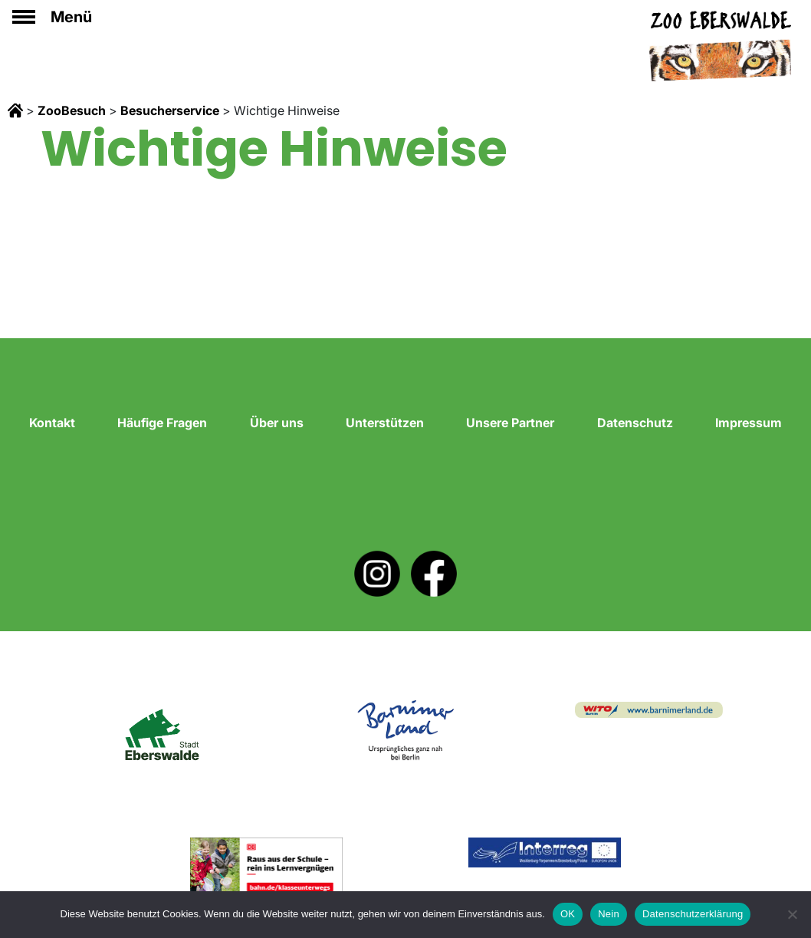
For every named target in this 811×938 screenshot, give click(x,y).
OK (567, 914)
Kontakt (52, 422)
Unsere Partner (510, 422)
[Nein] (792, 914)
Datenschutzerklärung (692, 914)
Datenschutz (635, 422)
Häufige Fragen (162, 422)
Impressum (748, 422)
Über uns (277, 422)
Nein (608, 914)
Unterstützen (385, 422)
